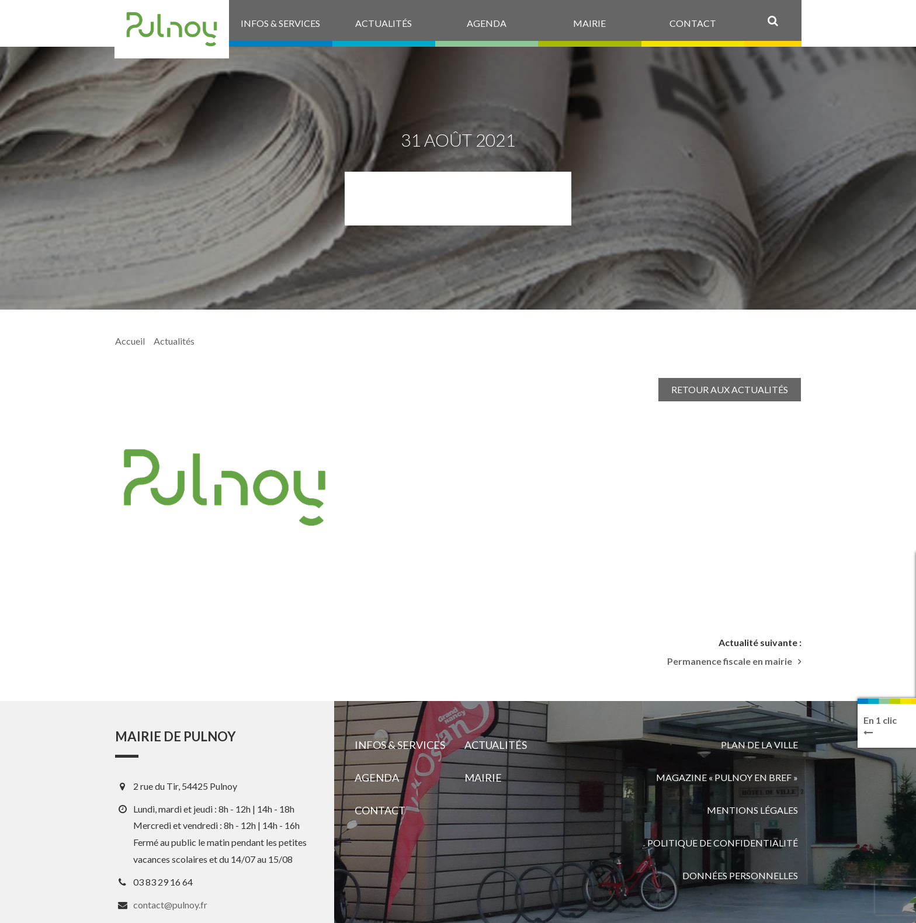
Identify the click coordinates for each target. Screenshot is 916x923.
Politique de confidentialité (722, 842)
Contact (380, 810)
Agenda (377, 777)
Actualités (174, 340)
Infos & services (400, 744)
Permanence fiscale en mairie (729, 661)
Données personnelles (740, 875)
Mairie (483, 777)
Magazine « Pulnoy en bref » (727, 777)
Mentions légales (752, 810)
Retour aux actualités (729, 389)
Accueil (130, 340)
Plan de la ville (759, 744)
